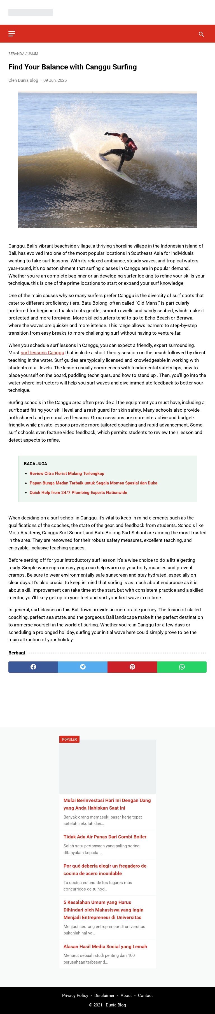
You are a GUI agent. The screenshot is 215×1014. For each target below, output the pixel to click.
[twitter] (83, 667)
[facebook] (33, 667)
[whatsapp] (182, 667)
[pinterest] (132, 667)
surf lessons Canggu (42, 352)
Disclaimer (104, 995)
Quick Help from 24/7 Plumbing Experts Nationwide (78, 492)
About (126, 995)
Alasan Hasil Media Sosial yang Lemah (105, 946)
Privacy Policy (75, 995)
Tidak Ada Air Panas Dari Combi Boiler (105, 837)
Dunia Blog (116, 1005)
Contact (145, 995)
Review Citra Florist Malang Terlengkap (67, 473)
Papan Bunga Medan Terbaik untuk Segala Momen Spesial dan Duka (93, 483)
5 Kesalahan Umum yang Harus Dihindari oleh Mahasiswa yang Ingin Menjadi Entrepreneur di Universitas (104, 909)
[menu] (11, 33)
